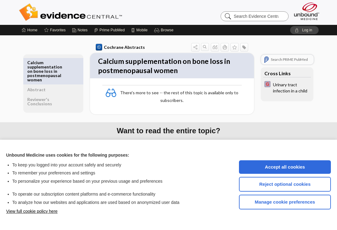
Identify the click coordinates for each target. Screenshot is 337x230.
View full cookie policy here (32, 211)
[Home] (29, 30)
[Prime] (109, 30)
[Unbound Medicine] (306, 11)
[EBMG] (285, 87)
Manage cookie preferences (285, 202)
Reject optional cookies (285, 184)
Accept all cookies (285, 167)
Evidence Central (95, 12)
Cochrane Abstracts (119, 47)
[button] (164, 30)
